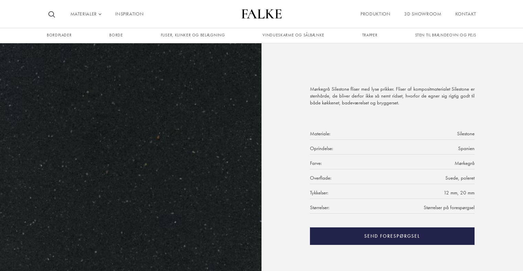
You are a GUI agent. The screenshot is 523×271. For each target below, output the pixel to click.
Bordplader (59, 35)
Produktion (375, 14)
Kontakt (465, 14)
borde (116, 35)
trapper (369, 35)
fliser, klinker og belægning (193, 35)
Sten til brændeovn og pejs (445, 35)
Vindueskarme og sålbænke (293, 35)
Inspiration (129, 14)
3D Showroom (422, 14)
